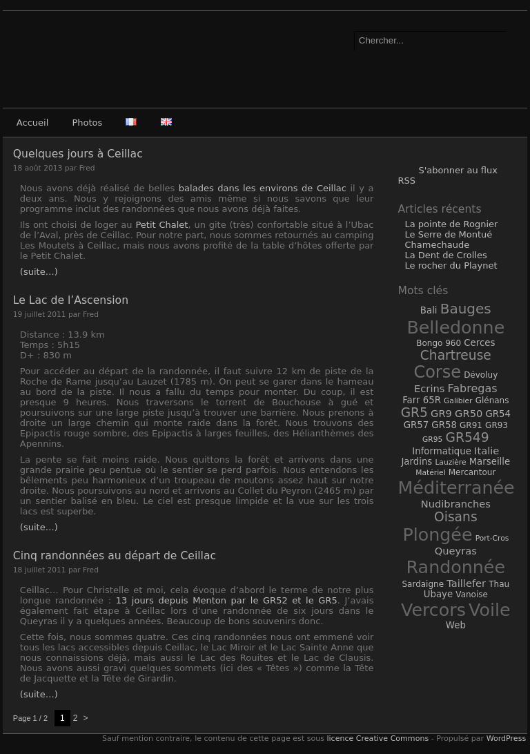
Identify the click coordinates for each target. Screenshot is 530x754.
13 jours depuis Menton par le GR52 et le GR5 (226, 600)
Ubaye (438, 594)
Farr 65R (421, 400)
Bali (429, 310)
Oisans (456, 517)
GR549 (467, 437)
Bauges (465, 308)
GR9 (441, 413)
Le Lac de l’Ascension (70, 300)
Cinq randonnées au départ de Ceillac (114, 556)
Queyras (456, 551)
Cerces (479, 343)
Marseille (490, 461)
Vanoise (471, 594)
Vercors (433, 609)
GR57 (416, 425)
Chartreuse (455, 355)
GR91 (471, 425)
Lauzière (450, 462)
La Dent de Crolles (445, 255)
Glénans (492, 400)
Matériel (430, 472)
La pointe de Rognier (451, 224)
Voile (490, 609)
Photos (87, 122)
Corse (437, 372)
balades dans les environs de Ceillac (262, 188)
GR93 (496, 425)
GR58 (444, 425)
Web (456, 625)
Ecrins (429, 388)
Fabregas (473, 388)
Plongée (437, 534)
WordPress (505, 738)
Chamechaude (436, 245)
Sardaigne (423, 584)
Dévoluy (481, 375)
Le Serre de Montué (448, 234)
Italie (486, 450)
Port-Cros (492, 538)
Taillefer (466, 583)
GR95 (432, 439)
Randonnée (455, 567)
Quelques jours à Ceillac (78, 154)
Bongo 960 (438, 343)
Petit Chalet (161, 225)
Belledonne (455, 327)
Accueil (32, 122)
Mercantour (472, 472)
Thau (499, 584)
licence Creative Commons (377, 738)
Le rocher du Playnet (450, 265)
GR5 (414, 412)
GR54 (498, 414)
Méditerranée (456, 487)
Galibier (458, 400)
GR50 (468, 413)
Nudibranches (456, 504)
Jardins (416, 461)
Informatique (441, 451)
